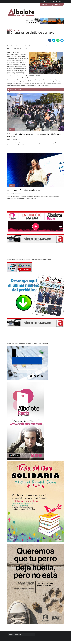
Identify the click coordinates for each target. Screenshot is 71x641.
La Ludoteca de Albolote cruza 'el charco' (23, 190)
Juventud (11, 185)
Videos (58, 4)
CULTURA (10, 30)
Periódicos (46, 4)
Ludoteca (11, 129)
